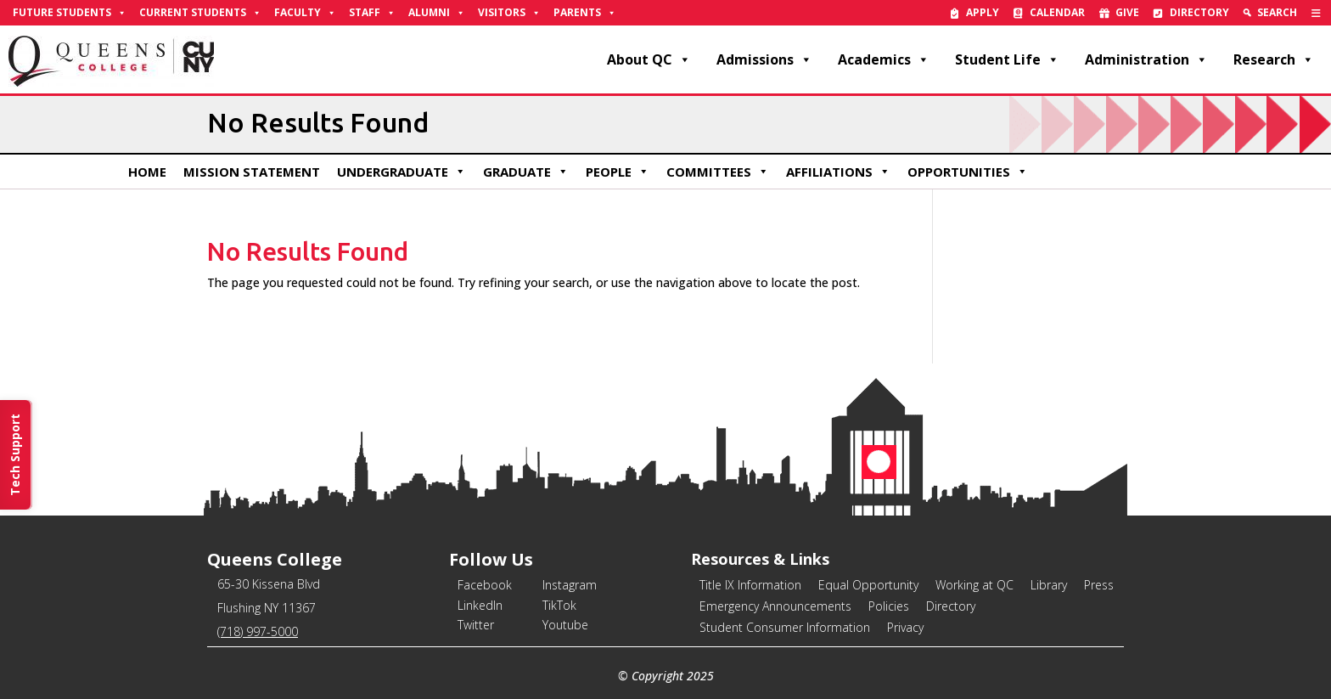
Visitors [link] (509, 12)
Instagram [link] (569, 585)
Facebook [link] (485, 585)
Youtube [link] (565, 625)
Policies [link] (888, 606)
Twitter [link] (476, 625)
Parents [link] (584, 12)
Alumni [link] (436, 12)
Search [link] (1277, 12)
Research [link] (1273, 59)
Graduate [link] (526, 172)
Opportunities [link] (967, 172)
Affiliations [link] (838, 172)
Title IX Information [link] (750, 585)
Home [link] (147, 171)
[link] (1316, 12)
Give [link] (1127, 12)
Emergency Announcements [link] (775, 606)
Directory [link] (1199, 12)
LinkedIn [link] (480, 605)
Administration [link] (1146, 59)
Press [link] (1099, 585)
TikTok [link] (559, 605)
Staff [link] (372, 12)
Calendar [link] (1057, 12)
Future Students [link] (69, 12)
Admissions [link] (764, 59)
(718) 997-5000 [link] (257, 631)
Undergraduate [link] (401, 172)
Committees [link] (717, 172)
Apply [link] (982, 12)
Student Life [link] (1007, 59)
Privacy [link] (905, 627)
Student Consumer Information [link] (784, 627)
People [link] (617, 172)
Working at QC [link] (974, 585)
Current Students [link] (200, 12)
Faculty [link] (305, 12)
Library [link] (1049, 585)
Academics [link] (883, 59)
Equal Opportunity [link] (868, 585)
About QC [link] (649, 59)
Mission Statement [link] (251, 171)
